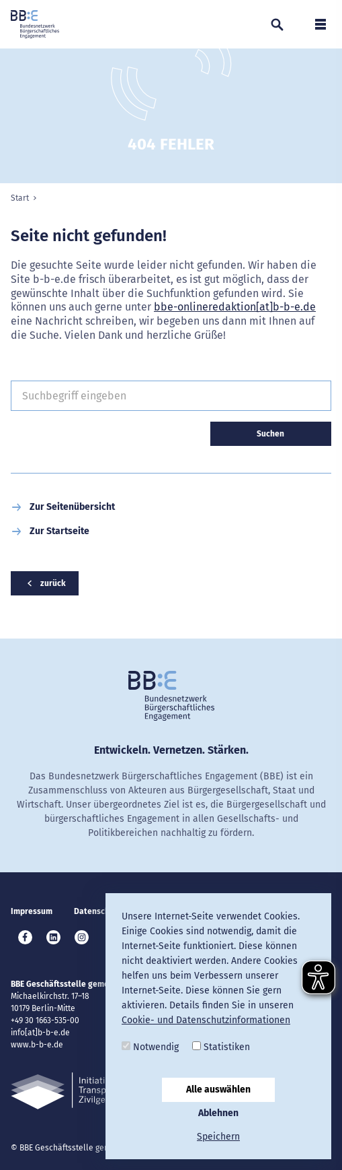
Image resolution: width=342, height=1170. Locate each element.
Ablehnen (218, 1113)
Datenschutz (98, 911)
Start (20, 198)
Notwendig (150, 1047)
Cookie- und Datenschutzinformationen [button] (206, 1020)
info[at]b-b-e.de (40, 1032)
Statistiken (221, 1047)
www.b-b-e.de (37, 1044)
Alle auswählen (218, 1089)
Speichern (218, 1136)
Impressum (31, 911)
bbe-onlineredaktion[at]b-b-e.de (235, 306)
